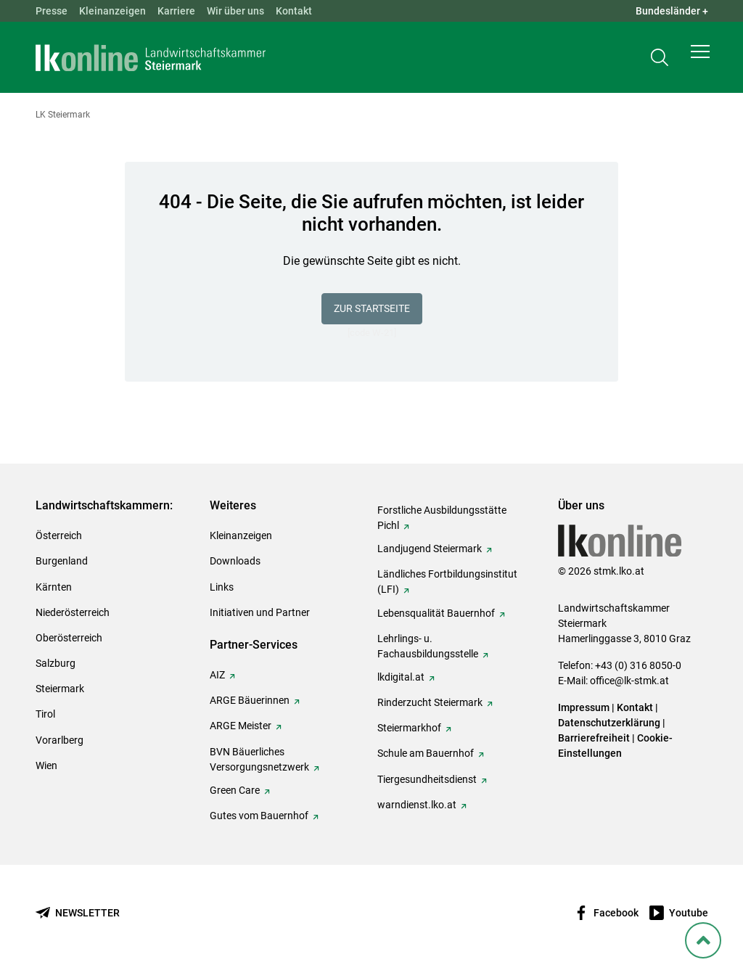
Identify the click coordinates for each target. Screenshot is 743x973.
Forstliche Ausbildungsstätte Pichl (441, 517)
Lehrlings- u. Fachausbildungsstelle (427, 646)
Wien (46, 765)
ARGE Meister (240, 725)
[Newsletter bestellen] (78, 913)
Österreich (59, 535)
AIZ (217, 675)
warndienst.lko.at (416, 804)
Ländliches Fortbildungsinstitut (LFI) (447, 581)
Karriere (176, 11)
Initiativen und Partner (260, 612)
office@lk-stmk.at (629, 680)
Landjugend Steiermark (429, 548)
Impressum (583, 707)
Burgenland (62, 561)
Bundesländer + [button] (672, 11)
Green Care (235, 790)
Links (222, 587)
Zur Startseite (372, 308)
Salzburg (55, 663)
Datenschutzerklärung (609, 722)
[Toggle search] (659, 63)
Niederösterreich (73, 612)
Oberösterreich (69, 638)
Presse (51, 11)
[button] (700, 62)
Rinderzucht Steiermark (430, 702)
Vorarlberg (59, 740)
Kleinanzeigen (112, 11)
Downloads (235, 561)
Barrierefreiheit (594, 738)
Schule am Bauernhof (425, 753)
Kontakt (294, 11)
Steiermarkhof (409, 728)
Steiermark (60, 688)
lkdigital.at (400, 677)
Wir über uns (235, 11)
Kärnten (54, 587)
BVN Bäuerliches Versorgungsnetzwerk (259, 759)
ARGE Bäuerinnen (250, 700)
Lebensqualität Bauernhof (436, 613)
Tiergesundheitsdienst (427, 779)
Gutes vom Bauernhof (259, 815)
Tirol (45, 714)
